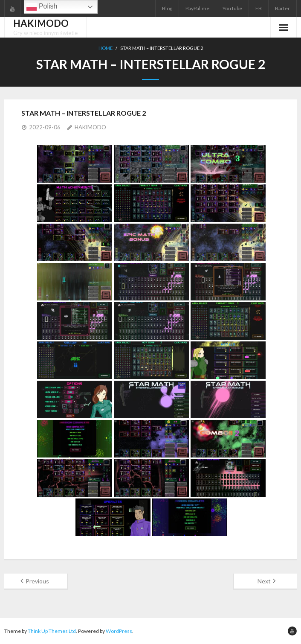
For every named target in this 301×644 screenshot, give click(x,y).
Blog (167, 8)
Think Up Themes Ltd (52, 631)
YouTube (232, 8)
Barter (282, 8)
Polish (41, 7)
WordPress (119, 631)
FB (258, 8)
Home (105, 48)
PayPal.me (197, 8)
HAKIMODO (90, 127)
